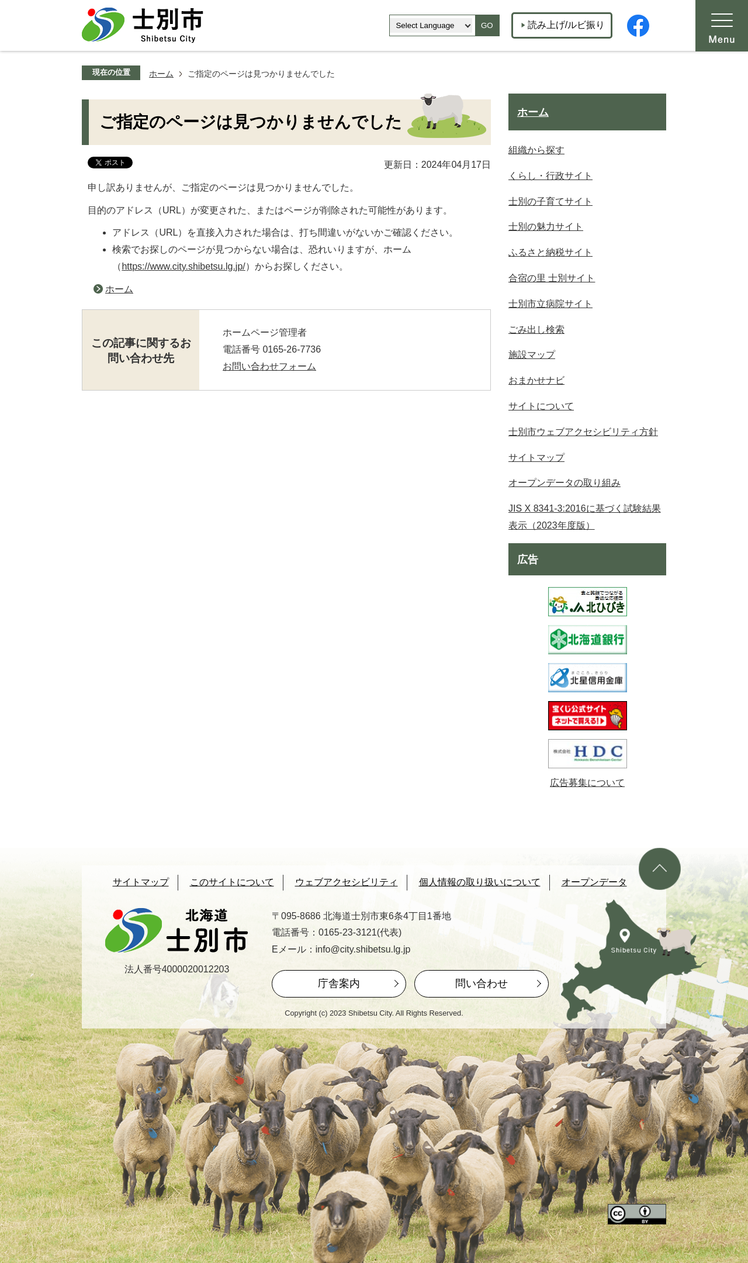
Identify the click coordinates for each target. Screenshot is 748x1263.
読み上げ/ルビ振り (566, 25)
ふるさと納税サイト (550, 252)
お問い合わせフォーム (269, 366)
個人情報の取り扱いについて (480, 882)
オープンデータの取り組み (564, 483)
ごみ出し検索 (536, 329)
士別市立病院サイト (550, 304)
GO (487, 25)
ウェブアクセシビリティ (346, 882)
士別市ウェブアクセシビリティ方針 (583, 432)
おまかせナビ (536, 380)
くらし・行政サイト (550, 176)
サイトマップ (536, 458)
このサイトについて (232, 882)
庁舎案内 (339, 983)
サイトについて (541, 406)
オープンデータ (594, 882)
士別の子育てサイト (550, 201)
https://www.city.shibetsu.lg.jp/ (183, 266)
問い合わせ (481, 983)
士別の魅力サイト (545, 227)
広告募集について (587, 783)
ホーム (161, 73)
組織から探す (536, 150)
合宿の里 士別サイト (551, 278)
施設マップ (531, 355)
